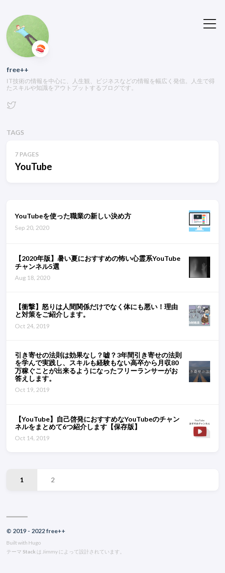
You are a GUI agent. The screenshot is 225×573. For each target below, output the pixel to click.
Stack (29, 551)
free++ (17, 69)
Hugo (34, 542)
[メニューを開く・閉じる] (210, 23)
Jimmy (50, 551)
